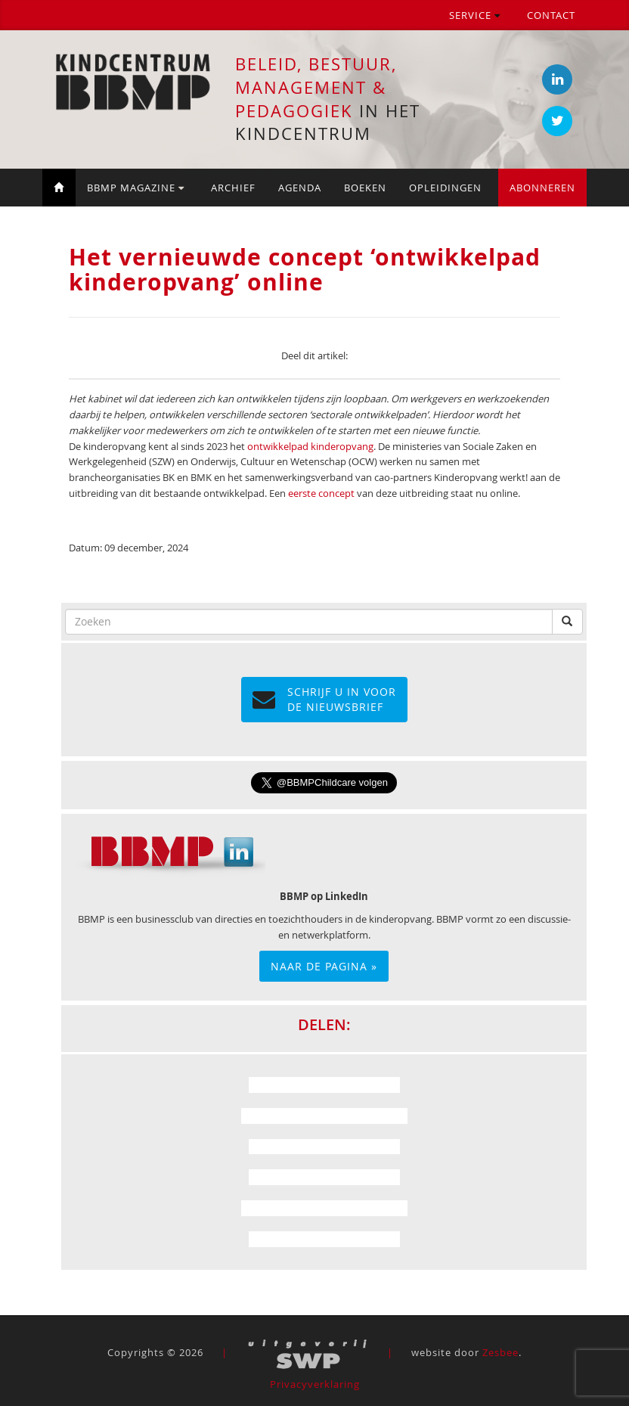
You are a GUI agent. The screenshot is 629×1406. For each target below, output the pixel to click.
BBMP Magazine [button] (135, 187)
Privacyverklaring (315, 1384)
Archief (233, 187)
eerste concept (321, 493)
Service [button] (474, 15)
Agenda (299, 187)
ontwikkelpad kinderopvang (310, 446)
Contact (551, 15)
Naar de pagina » (324, 966)
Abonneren (542, 187)
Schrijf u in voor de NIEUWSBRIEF (324, 699)
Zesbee (500, 1352)
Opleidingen (445, 187)
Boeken (365, 187)
